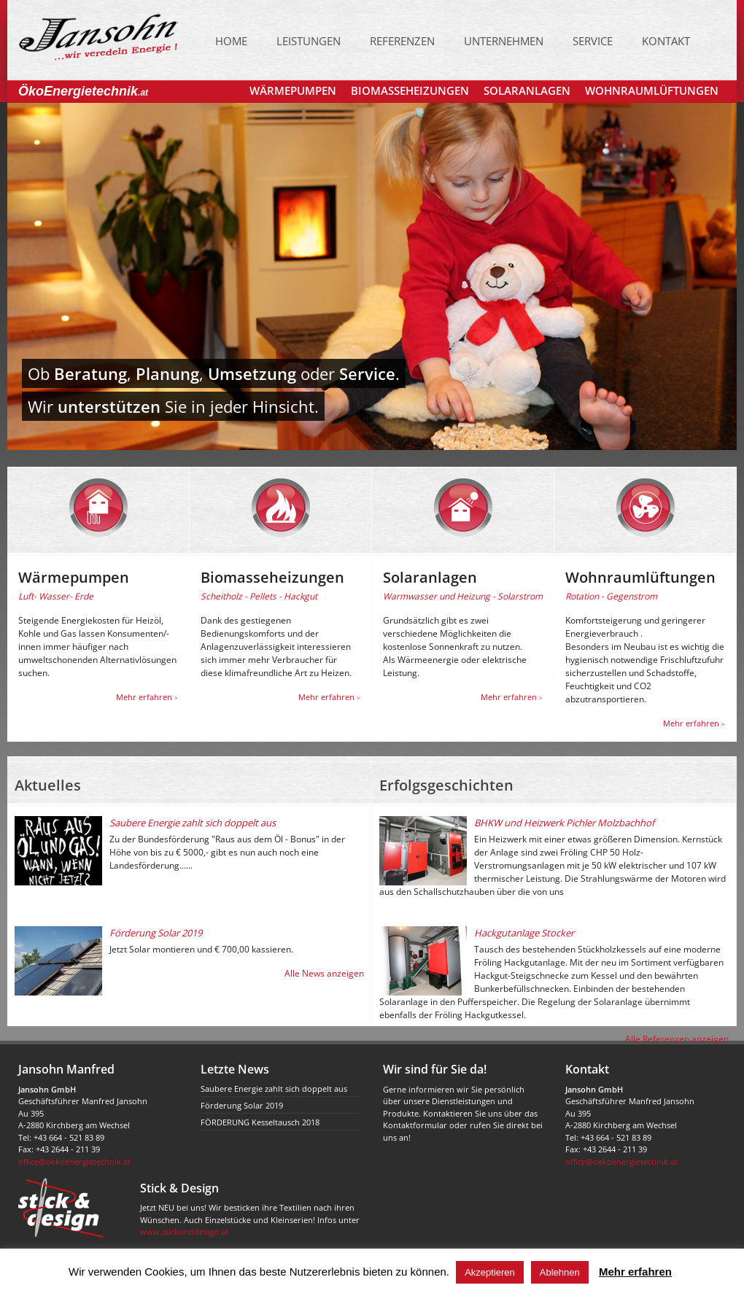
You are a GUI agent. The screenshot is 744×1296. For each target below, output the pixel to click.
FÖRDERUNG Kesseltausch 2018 (260, 1122)
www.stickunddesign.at (184, 1231)
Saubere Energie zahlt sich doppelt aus (192, 822)
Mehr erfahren (147, 696)
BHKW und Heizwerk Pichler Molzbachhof (564, 822)
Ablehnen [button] (560, 1272)
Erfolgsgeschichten (446, 785)
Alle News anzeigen (324, 973)
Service (593, 41)
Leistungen (308, 41)
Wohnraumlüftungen (651, 90)
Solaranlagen (527, 90)
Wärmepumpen (292, 90)
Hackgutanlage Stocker (524, 932)
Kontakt (666, 41)
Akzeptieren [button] (490, 1272)
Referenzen (402, 41)
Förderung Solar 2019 (155, 932)
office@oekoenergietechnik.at (74, 1161)
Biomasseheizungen (410, 90)
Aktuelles (48, 785)
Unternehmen (503, 41)
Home (231, 41)
